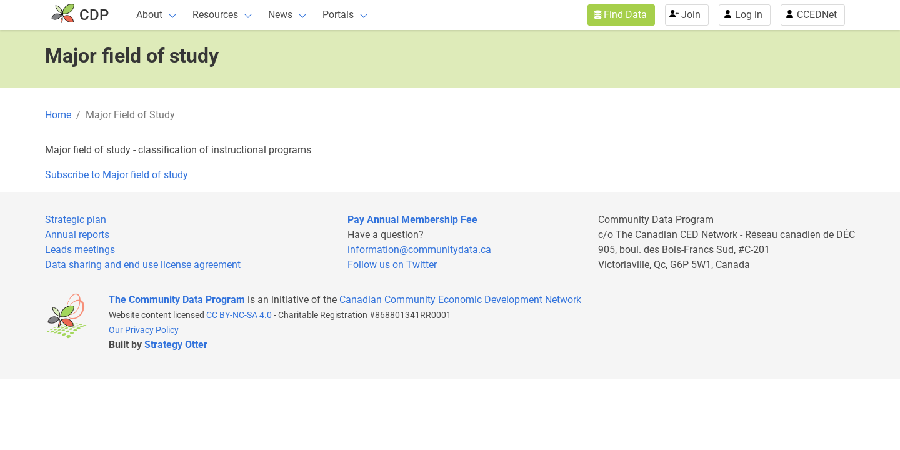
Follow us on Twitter (392, 265)
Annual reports (77, 235)
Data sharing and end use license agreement (143, 265)
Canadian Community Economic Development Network (460, 300)
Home (58, 115)
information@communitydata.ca (419, 250)
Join (691, 15)
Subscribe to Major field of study (116, 175)
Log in (748, 15)
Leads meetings (80, 250)
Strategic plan (75, 220)
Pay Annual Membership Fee (413, 220)
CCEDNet (817, 15)
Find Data (625, 15)
